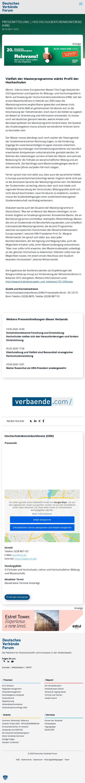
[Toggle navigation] (81, 4)
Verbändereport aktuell (54, 689)
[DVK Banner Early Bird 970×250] (42, 47)
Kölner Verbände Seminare (13, 736)
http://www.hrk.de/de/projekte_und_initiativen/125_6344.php (39, 281)
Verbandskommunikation (12, 704)
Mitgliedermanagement (11, 689)
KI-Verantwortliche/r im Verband (15, 726)
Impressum (38, 759)
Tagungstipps (50, 726)
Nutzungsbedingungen (53, 759)
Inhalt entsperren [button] (42, 519)
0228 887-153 (21, 551)
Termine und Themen (53, 695)
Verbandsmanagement (11, 692)
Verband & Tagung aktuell (55, 692)
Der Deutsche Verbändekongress (15, 733)
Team (67, 759)
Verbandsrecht (8, 698)
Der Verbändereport (53, 685)
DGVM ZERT (49, 730)
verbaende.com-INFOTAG (12, 730)
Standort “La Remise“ (10, 742)
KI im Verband (7, 685)
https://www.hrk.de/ (26, 558)
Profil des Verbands (17, 597)
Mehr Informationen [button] (42, 514)
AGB (18, 759)
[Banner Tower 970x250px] (42, 611)
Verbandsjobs (50, 723)
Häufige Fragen (8, 739)
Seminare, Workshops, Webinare (15, 720)
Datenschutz (26, 759)
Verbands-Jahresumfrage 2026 (14, 707)
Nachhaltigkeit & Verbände (13, 695)
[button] (5, 777)
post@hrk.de (19, 555)
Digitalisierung (8, 701)
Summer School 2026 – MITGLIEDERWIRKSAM (20, 723)
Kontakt (6, 667)
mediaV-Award (51, 698)
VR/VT (29, 667)
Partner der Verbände (53, 720)
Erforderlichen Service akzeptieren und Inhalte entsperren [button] (42, 527)
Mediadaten (18, 667)
